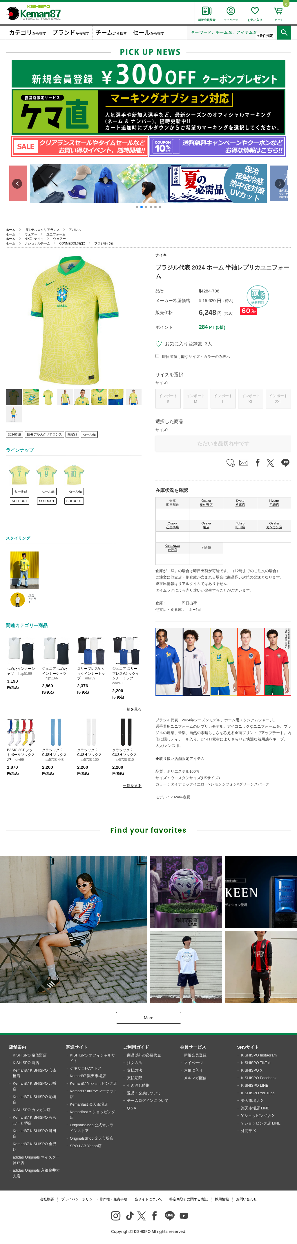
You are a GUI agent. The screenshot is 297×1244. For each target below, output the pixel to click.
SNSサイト (248, 1047)
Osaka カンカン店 (274, 525)
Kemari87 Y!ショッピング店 (93, 1083)
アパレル (75, 229)
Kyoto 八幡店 (240, 502)
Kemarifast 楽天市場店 (89, 1104)
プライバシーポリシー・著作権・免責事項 (94, 1199)
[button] (137, 207)
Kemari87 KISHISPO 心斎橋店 (34, 1073)
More (148, 1017)
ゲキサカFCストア (85, 1068)
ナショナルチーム (37, 243)
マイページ (193, 1063)
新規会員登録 (195, 1055)
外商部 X (248, 1131)
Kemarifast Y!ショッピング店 (92, 1115)
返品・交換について (144, 1093)
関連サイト (77, 1047)
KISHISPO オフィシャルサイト (92, 1058)
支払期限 (134, 1078)
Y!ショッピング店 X (258, 1115)
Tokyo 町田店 (240, 525)
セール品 (89, 434)
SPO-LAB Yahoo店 (86, 1146)
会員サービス (193, 1047)
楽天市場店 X (252, 1100)
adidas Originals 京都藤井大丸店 (36, 1173)
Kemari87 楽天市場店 (88, 1076)
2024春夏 (14, 434)
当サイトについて (148, 1199)
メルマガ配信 (195, 1078)
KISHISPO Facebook (258, 1078)
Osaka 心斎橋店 (172, 525)
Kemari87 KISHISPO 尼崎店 (34, 1100)
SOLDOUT (19, 501)
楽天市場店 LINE (255, 1108)
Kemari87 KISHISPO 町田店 (34, 1134)
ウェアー (31, 234)
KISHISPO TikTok (256, 1063)
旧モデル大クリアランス (42, 229)
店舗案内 (17, 1047)
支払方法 (134, 1070)
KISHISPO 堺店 (26, 1063)
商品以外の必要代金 (144, 1055)
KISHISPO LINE (254, 1085)
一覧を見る (132, 709)
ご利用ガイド (136, 1047)
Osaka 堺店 (206, 525)
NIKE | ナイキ (34, 238)
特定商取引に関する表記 (188, 1199)
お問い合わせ (246, 1199)
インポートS (168, 399)
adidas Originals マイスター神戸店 (36, 1160)
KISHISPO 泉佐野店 (30, 1055)
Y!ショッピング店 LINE (260, 1123)
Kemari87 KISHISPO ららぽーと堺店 (34, 1120)
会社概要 (47, 1199)
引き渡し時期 (138, 1085)
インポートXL (250, 399)
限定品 (72, 434)
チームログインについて (148, 1100)
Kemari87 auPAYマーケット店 (93, 1094)
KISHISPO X (251, 1070)
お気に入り (193, 1070)
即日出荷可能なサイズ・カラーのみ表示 (196, 356)
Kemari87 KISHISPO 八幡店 (34, 1086)
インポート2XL (278, 399)
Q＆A (131, 1108)
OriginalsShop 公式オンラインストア (91, 1128)
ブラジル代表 (103, 243)
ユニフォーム (56, 234)
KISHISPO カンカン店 (31, 1110)
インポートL (223, 399)
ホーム (10, 229)
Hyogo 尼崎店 (274, 502)
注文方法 (134, 1063)
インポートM (195, 399)
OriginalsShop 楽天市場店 (91, 1138)
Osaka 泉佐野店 (206, 502)
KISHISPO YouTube (258, 1093)
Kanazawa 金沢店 (172, 547)
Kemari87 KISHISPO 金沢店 (34, 1147)
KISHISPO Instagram (259, 1055)
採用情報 (222, 1199)
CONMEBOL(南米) (72, 243)
